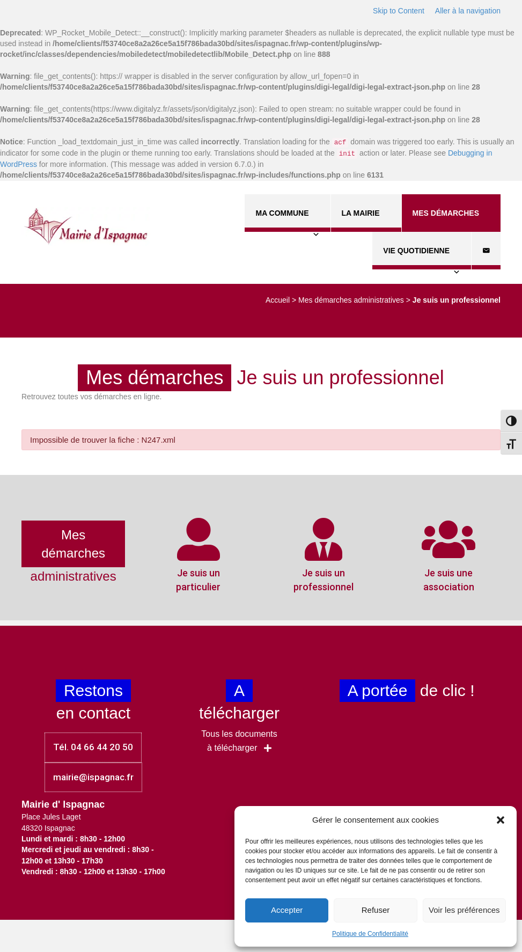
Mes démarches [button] (451, 220)
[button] (500, 820)
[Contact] (486, 250)
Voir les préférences (464, 909)
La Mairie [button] (366, 220)
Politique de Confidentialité (370, 934)
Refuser (376, 909)
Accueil (278, 300)
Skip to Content (398, 10)
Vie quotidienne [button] (421, 257)
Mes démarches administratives (351, 300)
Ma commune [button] (287, 220)
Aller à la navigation (468, 10)
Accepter (287, 909)
